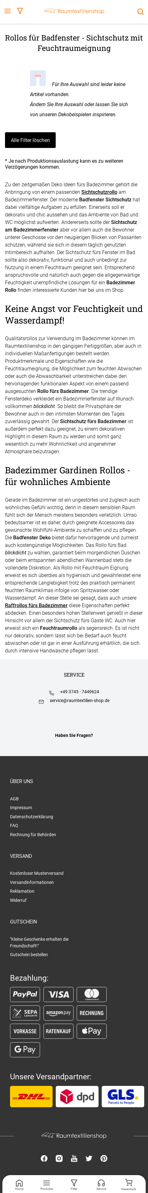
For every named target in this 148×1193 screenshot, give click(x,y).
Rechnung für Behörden (33, 834)
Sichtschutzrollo (99, 192)
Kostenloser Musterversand (37, 873)
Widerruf (18, 900)
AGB (14, 798)
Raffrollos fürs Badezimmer (36, 605)
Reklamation (22, 891)
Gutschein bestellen (29, 954)
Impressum (21, 807)
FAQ (14, 825)
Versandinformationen (32, 882)
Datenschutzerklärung (31, 816)
